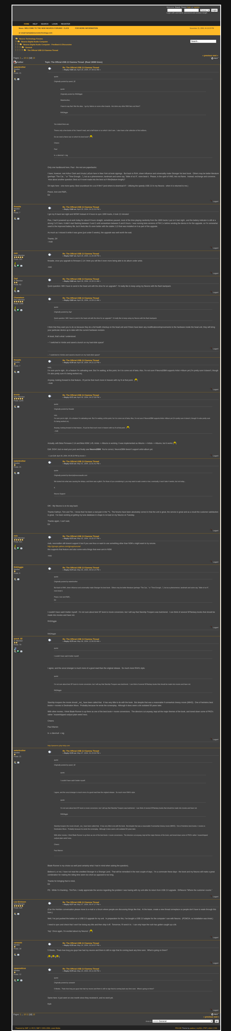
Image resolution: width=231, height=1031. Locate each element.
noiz (16, 253)
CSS (215, 1028)
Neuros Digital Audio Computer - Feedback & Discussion (47, 44)
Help (35, 24)
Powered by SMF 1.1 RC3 (25, 1028)
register (196, 7)
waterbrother (20, 67)
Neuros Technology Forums (31, 39)
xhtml (210, 1028)
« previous (207, 55)
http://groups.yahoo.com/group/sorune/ (64, 546)
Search (44, 24)
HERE (72, 28)
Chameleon (19, 298)
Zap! (16, 278)
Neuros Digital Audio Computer (34, 42)
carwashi (18, 943)
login (189, 7)
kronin (17, 395)
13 (34, 58)
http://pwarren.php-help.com (59, 745)
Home (26, 24)
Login (55, 24)
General (28, 47)
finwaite (17, 207)
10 (25, 58)
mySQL (199, 1028)
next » (215, 55)
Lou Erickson (20, 902)
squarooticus (20, 968)
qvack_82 (18, 639)
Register (65, 24)
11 (27, 58)
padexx (192, 1028)
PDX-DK (178, 1028)
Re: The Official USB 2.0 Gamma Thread (81, 67)
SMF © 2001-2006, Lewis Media (48, 1028)
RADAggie (18, 567)
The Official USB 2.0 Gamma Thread (42, 50)
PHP (205, 1028)
